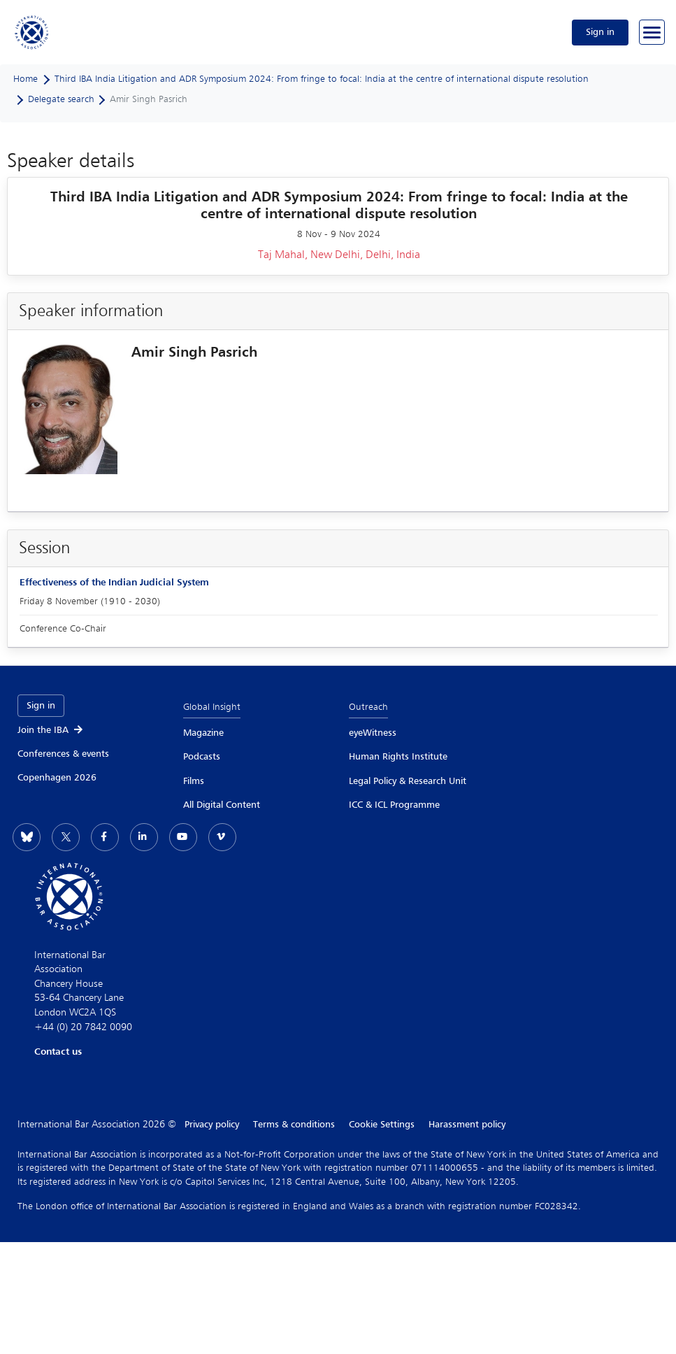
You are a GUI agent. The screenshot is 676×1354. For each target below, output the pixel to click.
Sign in (600, 32)
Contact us (58, 1052)
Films (193, 781)
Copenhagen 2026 (56, 778)
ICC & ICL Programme (394, 805)
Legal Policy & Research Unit (407, 781)
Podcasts (201, 757)
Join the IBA (51, 730)
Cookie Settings (382, 1124)
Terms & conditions (294, 1124)
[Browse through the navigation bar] (652, 32)
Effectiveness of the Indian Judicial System (114, 582)
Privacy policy (212, 1124)
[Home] (32, 32)
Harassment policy (467, 1124)
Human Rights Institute (398, 757)
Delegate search (61, 99)
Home (25, 79)
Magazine (203, 733)
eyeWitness (372, 733)
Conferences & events (63, 754)
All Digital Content (221, 805)
